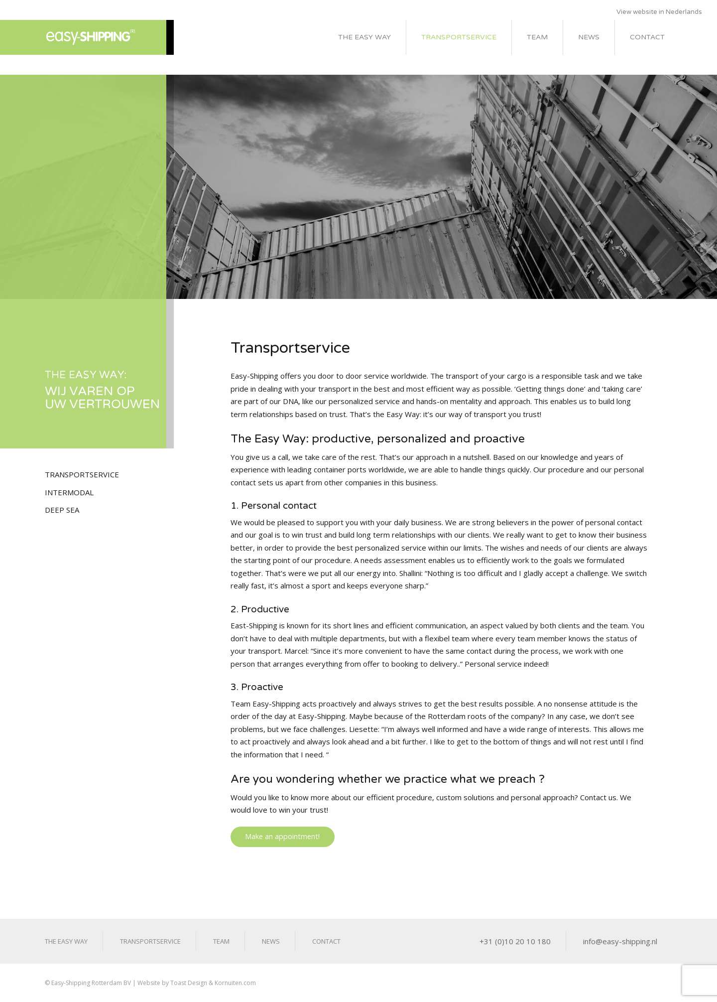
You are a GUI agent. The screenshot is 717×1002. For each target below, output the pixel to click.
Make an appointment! (282, 836)
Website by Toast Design (172, 983)
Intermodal (69, 492)
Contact (647, 37)
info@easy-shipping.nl (620, 941)
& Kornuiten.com (231, 983)
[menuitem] (364, 37)
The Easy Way (364, 37)
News (588, 37)
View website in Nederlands (659, 12)
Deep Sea (62, 510)
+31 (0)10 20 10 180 (515, 941)
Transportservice (458, 37)
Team (537, 37)
